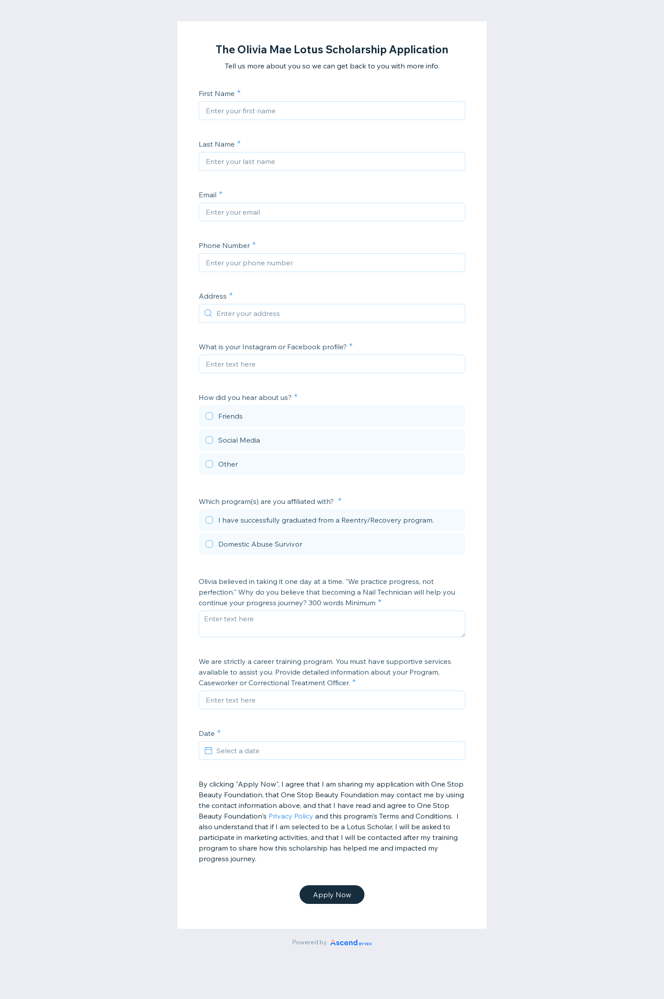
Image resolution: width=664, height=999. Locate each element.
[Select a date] (337, 750)
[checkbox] (332, 417)
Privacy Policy (290, 815)
